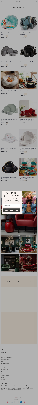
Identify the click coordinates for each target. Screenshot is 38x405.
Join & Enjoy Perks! (11, 210)
